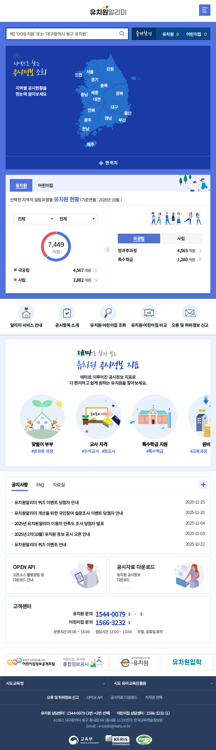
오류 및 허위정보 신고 (62, 697)
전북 (91, 110)
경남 (108, 118)
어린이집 (196, 34)
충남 (84, 94)
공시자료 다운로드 (124, 697)
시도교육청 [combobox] (14, 683)
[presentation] (116, 98)
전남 (85, 129)
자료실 (59, 484)
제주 (90, 144)
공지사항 (20, 484)
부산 (122, 120)
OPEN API (95, 697)
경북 (119, 93)
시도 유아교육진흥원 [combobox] (130, 683)
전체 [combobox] (21, 219)
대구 (114, 107)
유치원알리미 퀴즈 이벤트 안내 (40, 544)
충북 (104, 85)
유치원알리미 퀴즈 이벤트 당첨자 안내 (46, 502)
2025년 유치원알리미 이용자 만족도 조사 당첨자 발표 (59, 523)
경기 (94, 79)
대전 (97, 99)
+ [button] (203, 484)
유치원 (170, 34)
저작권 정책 (153, 697)
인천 (78, 75)
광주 (87, 120)
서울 (90, 72)
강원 (110, 69)
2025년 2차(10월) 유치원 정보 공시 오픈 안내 (52, 534)
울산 (128, 113)
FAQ (40, 484)
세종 (94, 92)
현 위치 (108, 163)
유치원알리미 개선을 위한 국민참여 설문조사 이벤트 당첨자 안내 (68, 513)
